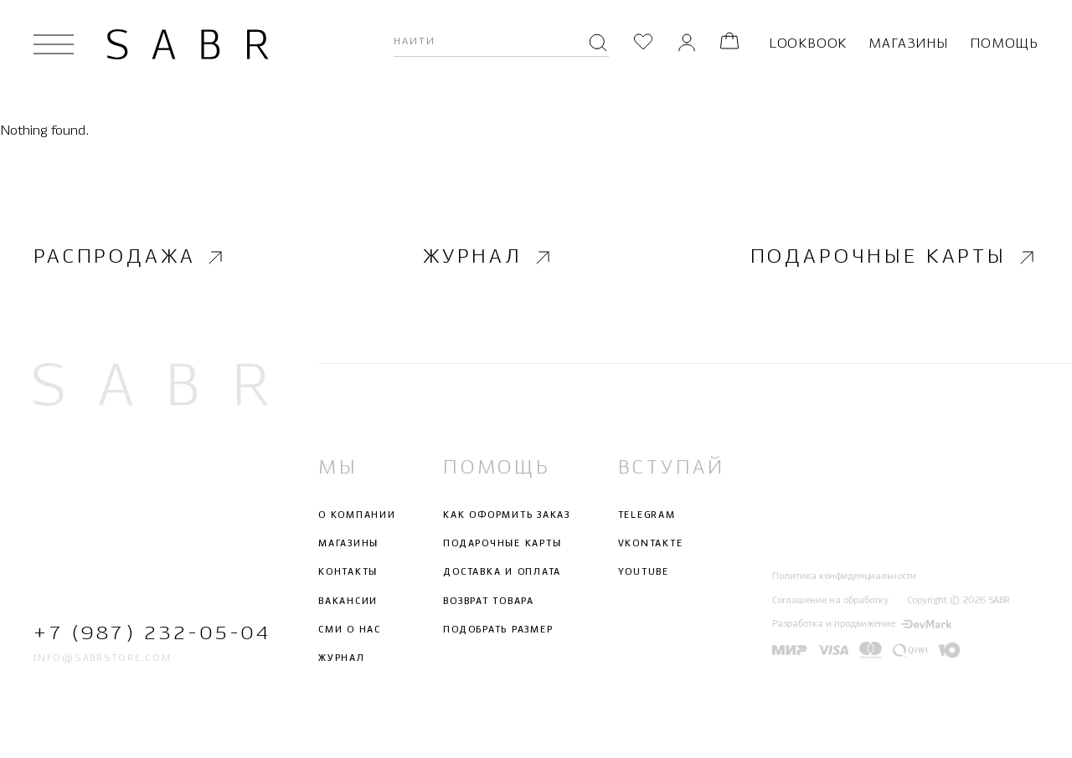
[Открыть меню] (54, 44)
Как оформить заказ (506, 515)
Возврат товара (488, 601)
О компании (357, 515)
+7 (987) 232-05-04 (151, 634)
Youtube (643, 573)
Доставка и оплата (502, 573)
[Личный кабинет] (687, 44)
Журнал (488, 257)
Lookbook (808, 44)
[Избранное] (643, 44)
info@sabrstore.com (103, 659)
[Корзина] (729, 44)
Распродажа (130, 257)
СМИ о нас (349, 630)
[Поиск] (598, 44)
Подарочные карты (894, 257)
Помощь (1004, 44)
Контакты (348, 573)
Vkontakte (650, 544)
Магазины (907, 44)
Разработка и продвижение (861, 624)
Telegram (647, 515)
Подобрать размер (498, 630)
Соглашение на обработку (830, 601)
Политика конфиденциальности (844, 577)
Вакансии (348, 601)
